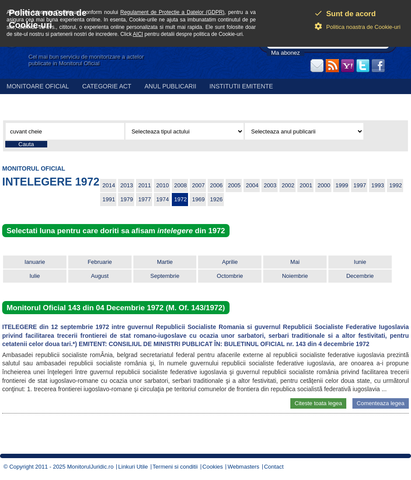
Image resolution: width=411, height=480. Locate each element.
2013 (126, 185)
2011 (144, 185)
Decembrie (360, 276)
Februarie (99, 262)
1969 (198, 199)
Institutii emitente (241, 86)
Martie (165, 262)
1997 (359, 185)
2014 (108, 185)
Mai (295, 262)
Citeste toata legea (318, 403)
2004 (252, 185)
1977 (144, 199)
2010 (162, 185)
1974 (162, 199)
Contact (274, 466)
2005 (234, 185)
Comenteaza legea (380, 403)
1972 (180, 199)
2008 (180, 185)
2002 (288, 185)
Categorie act (107, 86)
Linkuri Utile (133, 466)
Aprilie (230, 262)
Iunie (360, 262)
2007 (198, 185)
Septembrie (164, 276)
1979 (126, 199)
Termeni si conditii (175, 466)
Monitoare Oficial (38, 86)
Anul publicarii (170, 86)
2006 (216, 185)
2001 (306, 185)
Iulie (34, 276)
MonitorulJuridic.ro (90, 466)
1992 (395, 185)
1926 (216, 199)
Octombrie (230, 276)
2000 (323, 185)
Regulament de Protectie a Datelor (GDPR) (172, 12)
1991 (108, 199)
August (99, 276)
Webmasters (243, 466)
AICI (138, 34)
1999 (341, 185)
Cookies (212, 466)
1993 (377, 185)
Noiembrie (295, 276)
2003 (270, 185)
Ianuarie (34, 262)
